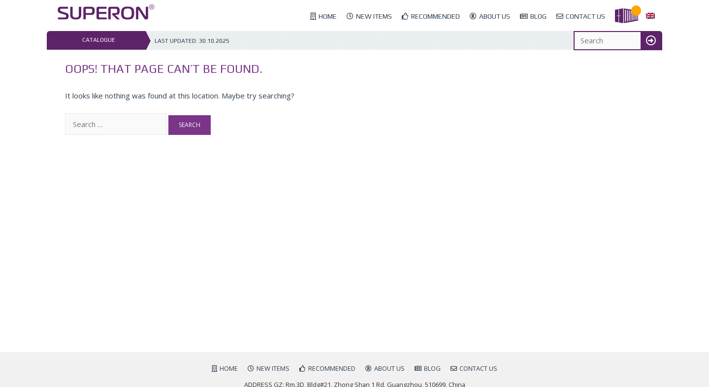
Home (328, 16)
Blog (538, 16)
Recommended (435, 16)
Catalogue (98, 39)
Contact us (585, 16)
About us (494, 16)
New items (374, 16)
